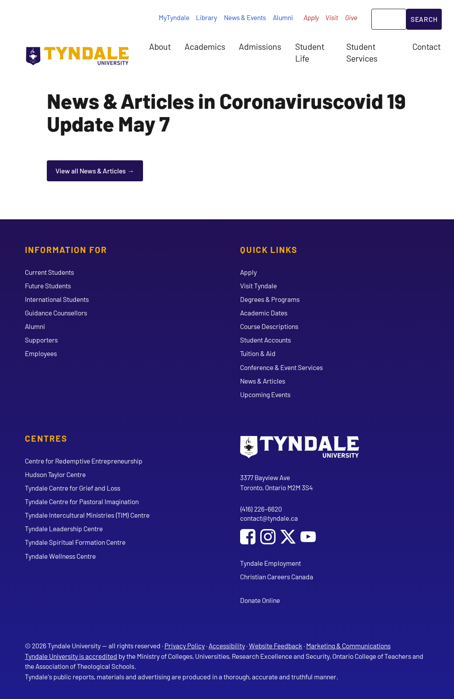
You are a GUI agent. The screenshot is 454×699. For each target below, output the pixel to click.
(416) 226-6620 (261, 509)
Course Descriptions (269, 326)
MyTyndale (174, 17)
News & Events (245, 17)
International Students (57, 299)
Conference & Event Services (281, 367)
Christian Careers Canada (276, 576)
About (160, 46)
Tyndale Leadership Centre (64, 528)
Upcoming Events (265, 394)
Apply (311, 17)
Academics (205, 46)
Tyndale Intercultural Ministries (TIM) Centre (87, 515)
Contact (426, 46)
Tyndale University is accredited (71, 656)
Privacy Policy (184, 645)
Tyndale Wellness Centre (60, 556)
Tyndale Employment (270, 563)
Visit (331, 17)
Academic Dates (263, 312)
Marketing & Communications (348, 645)
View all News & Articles (91, 170)
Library (206, 17)
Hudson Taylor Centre (55, 474)
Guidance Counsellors (56, 312)
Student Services (361, 52)
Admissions (260, 46)
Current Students (49, 272)
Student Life (309, 52)
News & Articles (262, 381)
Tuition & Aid (258, 353)
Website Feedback (275, 645)
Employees (41, 353)
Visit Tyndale (258, 285)
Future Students (48, 285)
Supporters (41, 340)
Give (351, 17)
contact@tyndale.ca (269, 518)
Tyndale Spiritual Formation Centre (75, 542)
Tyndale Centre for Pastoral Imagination (82, 501)
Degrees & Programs (270, 299)
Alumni (283, 17)
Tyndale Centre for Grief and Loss (72, 488)
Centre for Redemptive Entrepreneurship (84, 461)
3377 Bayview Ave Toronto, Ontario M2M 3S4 (276, 482)
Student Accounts (265, 340)
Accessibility (227, 645)
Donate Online (260, 600)
